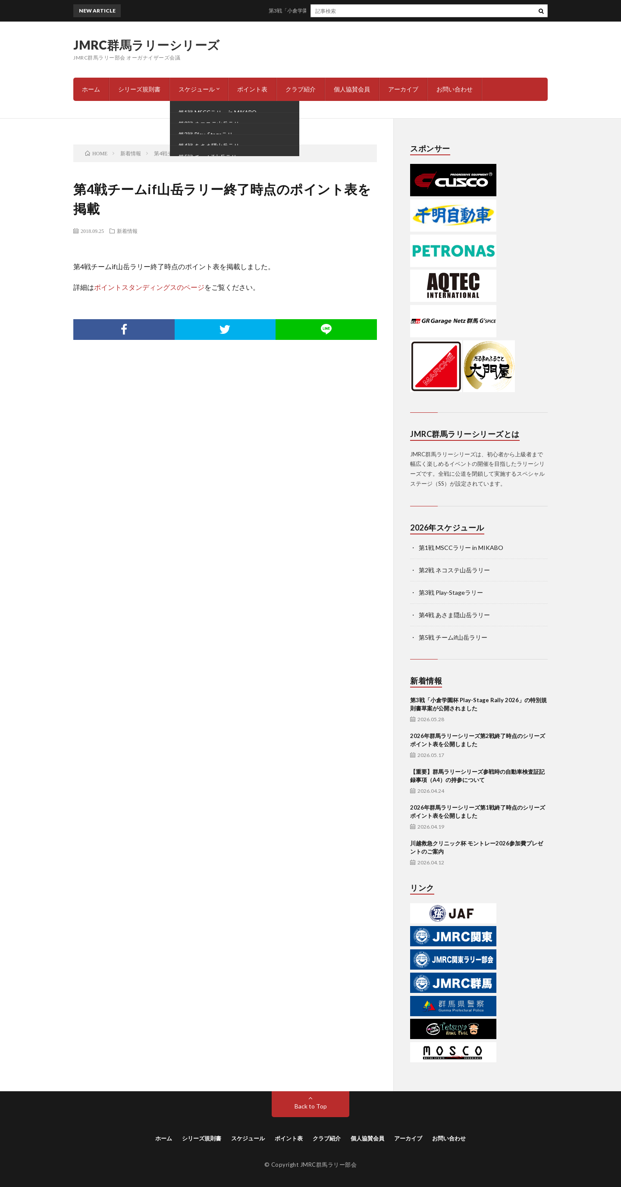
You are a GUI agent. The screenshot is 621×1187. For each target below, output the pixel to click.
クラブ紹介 (300, 89)
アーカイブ (403, 89)
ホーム (91, 89)
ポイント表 (252, 89)
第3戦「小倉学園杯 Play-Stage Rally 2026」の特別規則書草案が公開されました (364, 10)
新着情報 (127, 230)
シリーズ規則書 (139, 89)
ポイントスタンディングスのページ (149, 287)
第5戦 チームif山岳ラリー (453, 637)
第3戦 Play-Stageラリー (451, 592)
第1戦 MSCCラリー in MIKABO (461, 547)
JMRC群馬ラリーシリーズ (146, 45)
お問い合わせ (454, 89)
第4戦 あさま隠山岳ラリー (454, 615)
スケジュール (197, 89)
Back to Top (311, 1106)
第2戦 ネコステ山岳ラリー (454, 570)
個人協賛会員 (352, 89)
